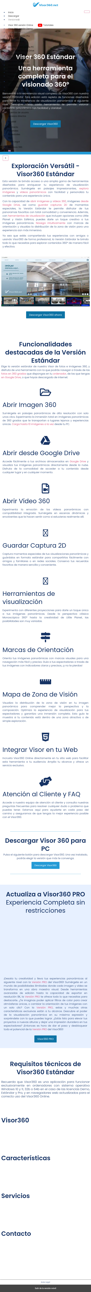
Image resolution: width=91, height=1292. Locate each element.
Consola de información (21, 108)
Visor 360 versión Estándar (22, 32)
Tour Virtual (46, 1212)
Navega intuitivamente (50, 223)
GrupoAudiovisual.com (64, 1264)
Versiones (13, 19)
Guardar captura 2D (18, 61)
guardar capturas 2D (52, 205)
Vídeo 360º (45, 1207)
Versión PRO (39, 982)
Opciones (13, 81)
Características (16, 41)
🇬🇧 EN (11, 150)
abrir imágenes (40, 201)
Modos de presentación (20, 90)
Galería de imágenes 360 (21, 57)
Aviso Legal (14, 141)
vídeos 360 (59, 201)
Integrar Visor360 (17, 97)
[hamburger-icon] (87, 12)
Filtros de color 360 (18, 68)
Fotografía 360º (45, 1201)
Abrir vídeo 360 (16, 54)
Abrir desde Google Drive (21, 50)
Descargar (13, 16)
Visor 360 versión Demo (20, 28)
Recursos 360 (15, 147)
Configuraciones (17, 101)
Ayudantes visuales (18, 94)
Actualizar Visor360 (18, 105)
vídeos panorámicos (33, 192)
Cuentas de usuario (18, 112)
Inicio (11, 12)
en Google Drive (11, 377)
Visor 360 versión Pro (19, 36)
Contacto (13, 127)
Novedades (14, 134)
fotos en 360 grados (13, 373)
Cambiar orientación (19, 72)
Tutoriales (13, 130)
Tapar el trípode (16, 76)
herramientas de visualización (26, 216)
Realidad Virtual (45, 1218)
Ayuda (12, 121)
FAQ (10, 138)
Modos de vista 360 (18, 87)
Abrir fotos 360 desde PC (21, 47)
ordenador (59, 373)
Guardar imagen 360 (19, 65)
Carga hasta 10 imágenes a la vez (33, 424)
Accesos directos (17, 116)
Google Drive (78, 461)
